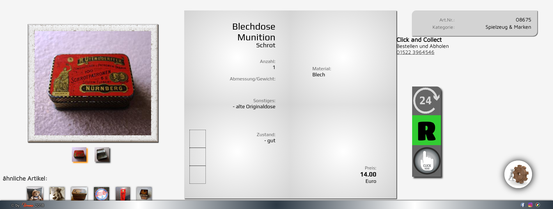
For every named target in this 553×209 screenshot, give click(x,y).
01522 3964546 (415, 52)
